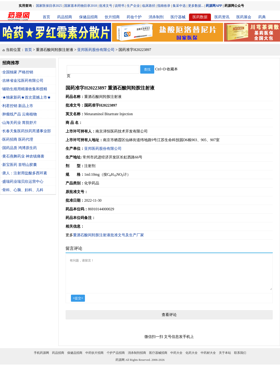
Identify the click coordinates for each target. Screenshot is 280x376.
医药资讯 (221, 17)
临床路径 (148, 5)
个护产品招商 (116, 358)
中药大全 (176, 358)
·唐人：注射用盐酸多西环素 (24, 173)
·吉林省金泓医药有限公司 (22, 80)
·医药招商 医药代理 (17, 139)
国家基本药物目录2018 (80, 5)
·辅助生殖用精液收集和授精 (24, 89)
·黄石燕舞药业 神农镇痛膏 (22, 156)
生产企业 (133, 5)
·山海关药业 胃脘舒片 (19, 123)
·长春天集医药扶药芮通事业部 (26, 131)
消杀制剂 (156, 17)
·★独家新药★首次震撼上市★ (26, 97)
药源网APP (214, 5)
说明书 (119, 5)
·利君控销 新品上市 (17, 106)
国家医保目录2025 (49, 5)
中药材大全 (208, 358)
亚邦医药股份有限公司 (96, 50)
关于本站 (225, 358)
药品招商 (64, 17)
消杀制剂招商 (137, 358)
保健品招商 (88, 17)
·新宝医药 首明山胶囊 (19, 165)
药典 (262, 17)
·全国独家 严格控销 (17, 72)
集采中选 (179, 5)
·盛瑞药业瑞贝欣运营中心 (22, 181)
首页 (46, 17)
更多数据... (196, 5)
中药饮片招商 (94, 358)
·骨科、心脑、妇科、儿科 (22, 190)
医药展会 (243, 17)
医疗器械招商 (158, 358)
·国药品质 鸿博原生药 (19, 148)
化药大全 (192, 358)
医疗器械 (178, 17)
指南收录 (163, 5)
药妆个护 (134, 17)
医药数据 (199, 17)
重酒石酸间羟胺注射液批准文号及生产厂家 (108, 235)
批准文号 (105, 5)
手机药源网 (41, 358)
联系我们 (240, 358)
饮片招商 (112, 17)
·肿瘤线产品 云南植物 (19, 114)
